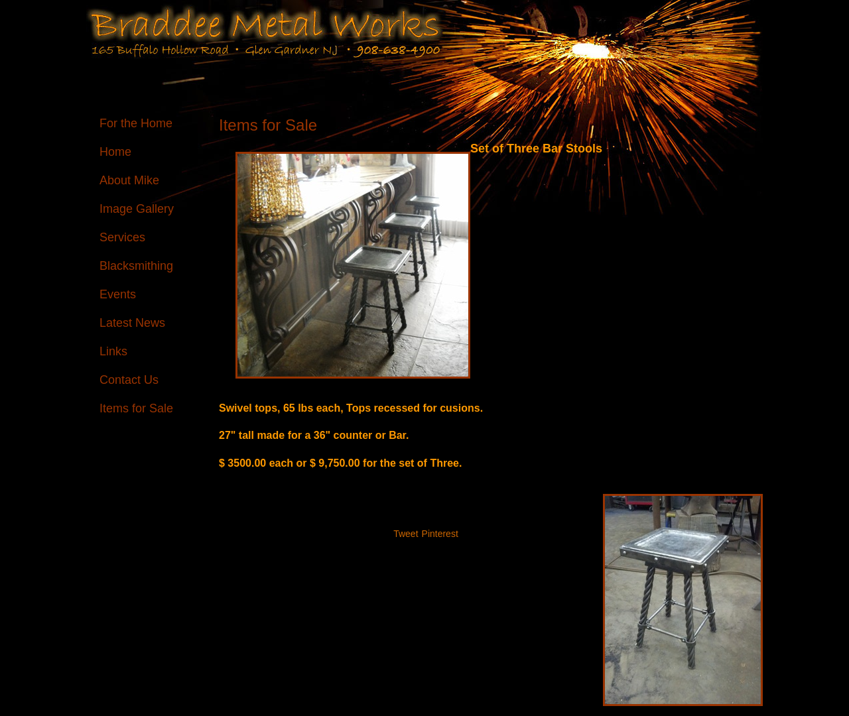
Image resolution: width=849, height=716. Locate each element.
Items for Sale (136, 408)
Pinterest (440, 533)
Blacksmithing (136, 265)
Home (115, 151)
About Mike (129, 180)
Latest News (132, 322)
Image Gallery (136, 208)
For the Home (135, 123)
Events (117, 294)
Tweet (405, 533)
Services (122, 237)
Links (113, 351)
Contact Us (129, 380)
